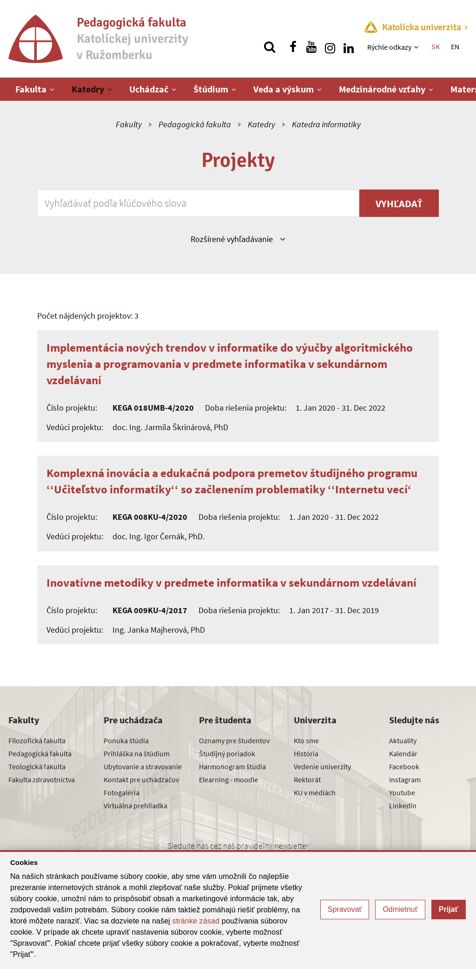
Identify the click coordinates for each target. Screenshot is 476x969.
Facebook (404, 766)
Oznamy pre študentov (234, 740)
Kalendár (403, 753)
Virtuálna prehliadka (135, 805)
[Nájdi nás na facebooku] (293, 47)
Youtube (402, 792)
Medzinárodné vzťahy (382, 89)
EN (455, 46)
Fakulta (30, 89)
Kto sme (306, 740)
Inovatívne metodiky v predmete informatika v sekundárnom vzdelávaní (231, 582)
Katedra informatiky (326, 124)
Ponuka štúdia (126, 740)
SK (435, 46)
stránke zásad (196, 921)
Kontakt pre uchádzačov (141, 779)
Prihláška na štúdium (137, 753)
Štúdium (210, 89)
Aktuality (402, 740)
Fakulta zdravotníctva (41, 779)
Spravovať (345, 909)
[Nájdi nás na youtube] (311, 47)
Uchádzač (148, 89)
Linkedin (402, 805)
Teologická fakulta (37, 766)
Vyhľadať (399, 203)
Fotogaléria (121, 792)
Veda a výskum (283, 89)
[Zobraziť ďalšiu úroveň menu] (417, 47)
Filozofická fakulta (37, 740)
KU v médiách (315, 792)
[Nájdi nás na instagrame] (330, 47)
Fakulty (129, 124)
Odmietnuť (400, 909)
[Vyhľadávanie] (269, 47)
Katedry (88, 89)
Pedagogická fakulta (195, 124)
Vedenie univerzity (322, 766)
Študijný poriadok (227, 753)
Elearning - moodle (228, 779)
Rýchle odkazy (389, 47)
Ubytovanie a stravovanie (143, 766)
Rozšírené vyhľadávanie (237, 238)
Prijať (448, 909)
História (306, 753)
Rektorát (307, 779)
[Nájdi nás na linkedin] (348, 47)
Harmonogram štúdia (232, 766)
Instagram (405, 779)
